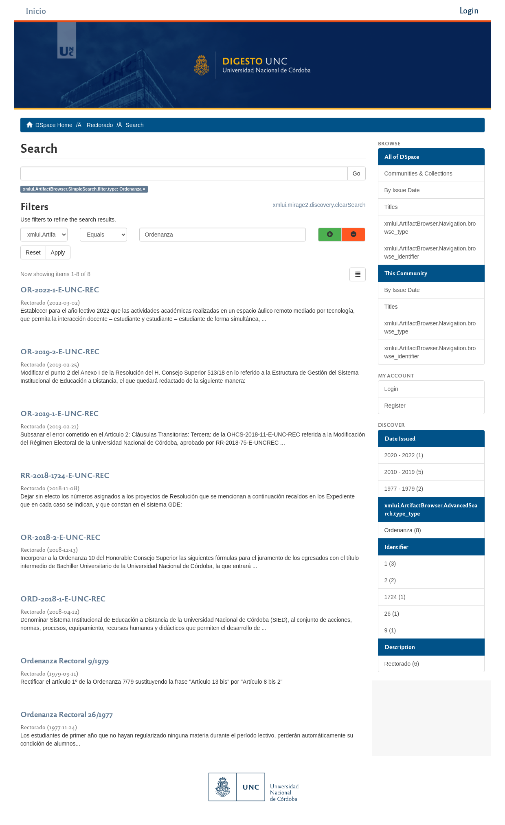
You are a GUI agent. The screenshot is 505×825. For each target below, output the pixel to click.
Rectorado (100, 125)
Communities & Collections (418, 173)
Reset (33, 252)
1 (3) (390, 563)
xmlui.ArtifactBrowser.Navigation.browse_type (430, 227)
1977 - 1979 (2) (404, 488)
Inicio (36, 10)
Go (356, 173)
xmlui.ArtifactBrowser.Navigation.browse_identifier (430, 252)
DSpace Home (53, 125)
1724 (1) (395, 597)
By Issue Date (402, 190)
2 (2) (390, 580)
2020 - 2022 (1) (404, 455)
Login (391, 389)
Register (395, 405)
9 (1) (390, 630)
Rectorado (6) (401, 663)
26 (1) (392, 613)
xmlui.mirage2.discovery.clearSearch (319, 205)
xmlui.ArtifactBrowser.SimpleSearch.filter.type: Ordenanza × (84, 189)
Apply (58, 252)
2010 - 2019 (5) (404, 472)
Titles (391, 207)
